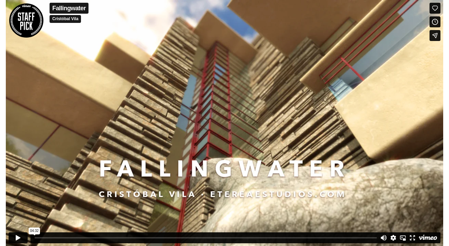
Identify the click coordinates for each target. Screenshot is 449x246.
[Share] (435, 35)
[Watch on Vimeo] (428, 238)
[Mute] (384, 238)
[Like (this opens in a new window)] (435, 8)
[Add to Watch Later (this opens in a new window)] (435, 21)
